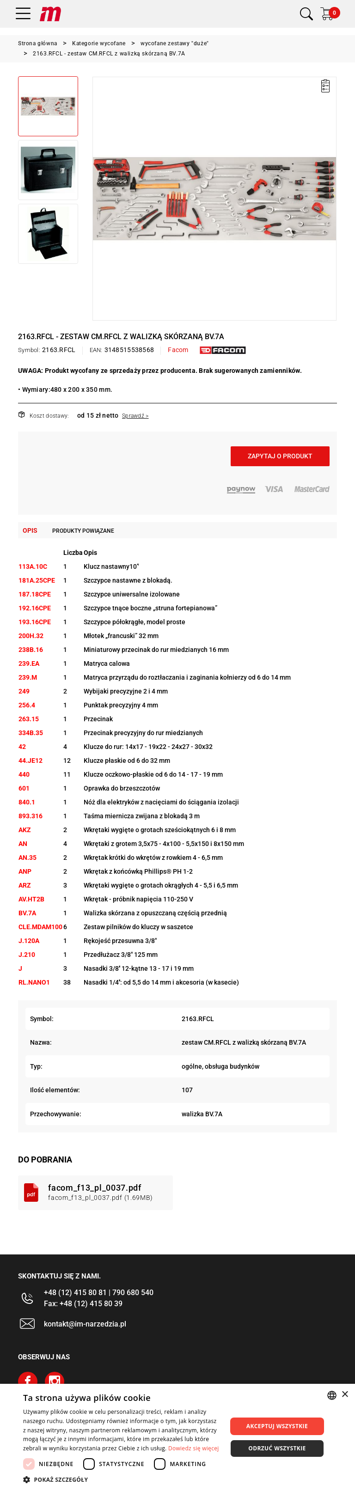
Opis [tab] (30, 530)
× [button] (344, 1394)
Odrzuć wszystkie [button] (277, 1448)
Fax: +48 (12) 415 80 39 (83, 1303)
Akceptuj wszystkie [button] (277, 1426)
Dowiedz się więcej (193, 1448)
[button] (122, 1479)
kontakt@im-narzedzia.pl (85, 1324)
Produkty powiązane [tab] (83, 531)
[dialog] (177, 1437)
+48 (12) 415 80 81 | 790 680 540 (98, 1292)
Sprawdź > (135, 416)
